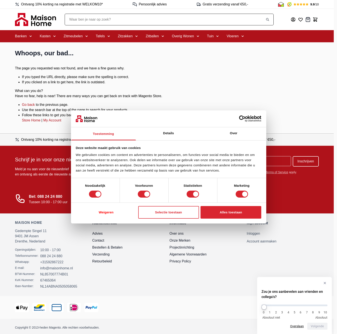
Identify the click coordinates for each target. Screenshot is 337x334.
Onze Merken (179, 240)
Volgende (317, 326)
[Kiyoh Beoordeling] (303, 4)
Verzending (101, 254)
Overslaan (297, 326)
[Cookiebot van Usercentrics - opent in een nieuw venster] (242, 118)
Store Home (31, 120)
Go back (28, 104)
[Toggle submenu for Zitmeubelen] (76, 36)
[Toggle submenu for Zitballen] (155, 36)
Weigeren (106, 212)
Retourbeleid (102, 261)
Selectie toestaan (168, 212)
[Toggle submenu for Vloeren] (236, 36)
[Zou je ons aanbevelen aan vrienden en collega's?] (294, 305)
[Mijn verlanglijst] (300, 19)
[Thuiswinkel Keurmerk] (281, 4)
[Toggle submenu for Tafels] (103, 36)
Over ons (176, 233)
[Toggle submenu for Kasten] (48, 36)
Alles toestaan (231, 212)
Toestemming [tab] (103, 134)
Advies (97, 233)
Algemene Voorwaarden (188, 254)
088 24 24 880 (51, 256)
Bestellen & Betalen (107, 247)
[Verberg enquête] (324, 283)
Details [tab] (168, 133)
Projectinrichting (181, 247)
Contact (98, 240)
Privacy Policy (180, 261)
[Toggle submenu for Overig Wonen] (186, 36)
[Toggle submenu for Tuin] (213, 36)
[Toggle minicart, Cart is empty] (315, 19)
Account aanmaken (261, 241)
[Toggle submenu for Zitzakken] (128, 36)
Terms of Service (277, 172)
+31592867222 (51, 262)
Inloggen (253, 233)
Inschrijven (306, 161)
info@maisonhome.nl (56, 268)
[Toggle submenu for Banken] (24, 36)
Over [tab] (233, 133)
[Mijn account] (293, 19)
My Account (52, 120)
